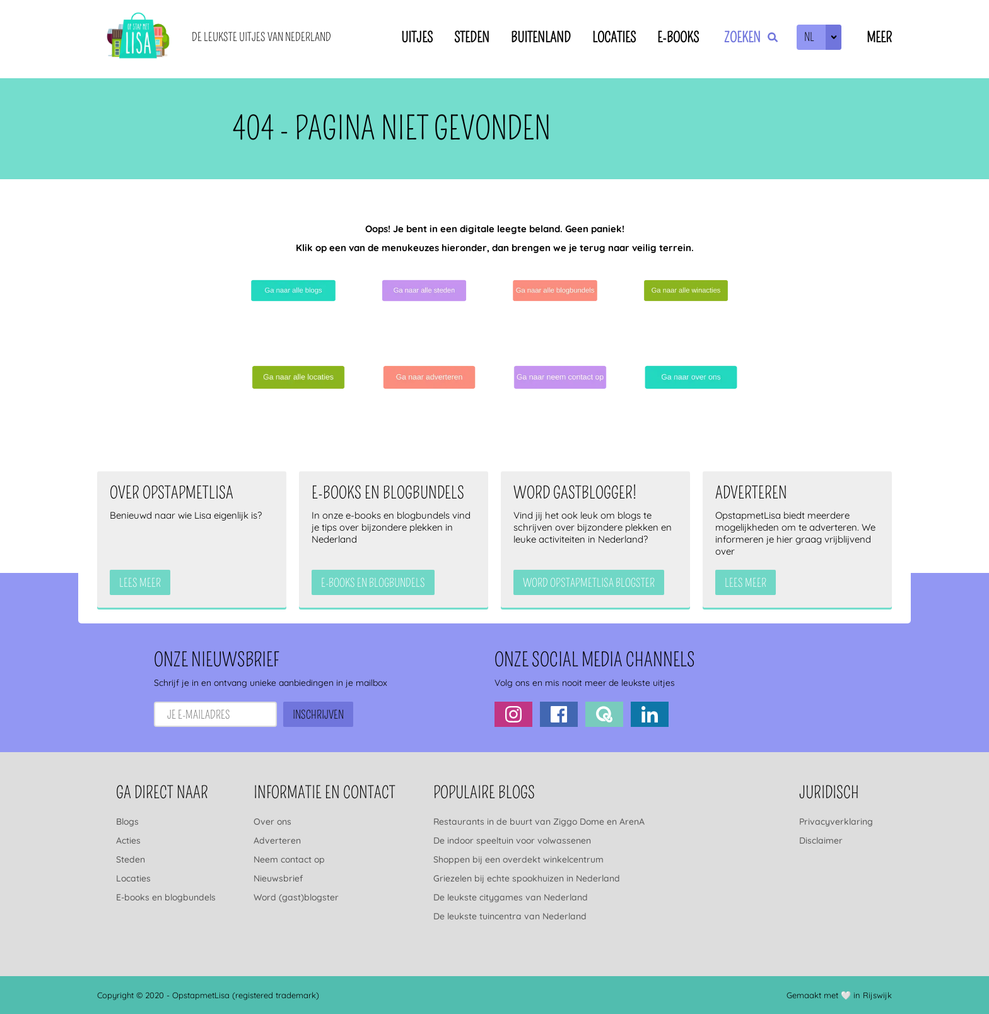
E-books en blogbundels (166, 897)
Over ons (272, 821)
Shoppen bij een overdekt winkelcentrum (518, 859)
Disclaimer (821, 840)
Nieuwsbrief (278, 878)
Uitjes (417, 37)
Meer (879, 37)
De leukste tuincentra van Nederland (510, 916)
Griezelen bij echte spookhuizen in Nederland (526, 878)
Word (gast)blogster (296, 897)
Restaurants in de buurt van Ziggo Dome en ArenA (539, 821)
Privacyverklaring (836, 821)
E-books (678, 37)
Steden (471, 37)
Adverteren (277, 840)
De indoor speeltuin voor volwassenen (512, 840)
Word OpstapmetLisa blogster (589, 583)
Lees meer (140, 583)
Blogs (127, 821)
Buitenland (541, 37)
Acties (128, 840)
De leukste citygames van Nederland (510, 897)
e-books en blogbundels (373, 583)
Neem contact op (289, 859)
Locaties (614, 37)
